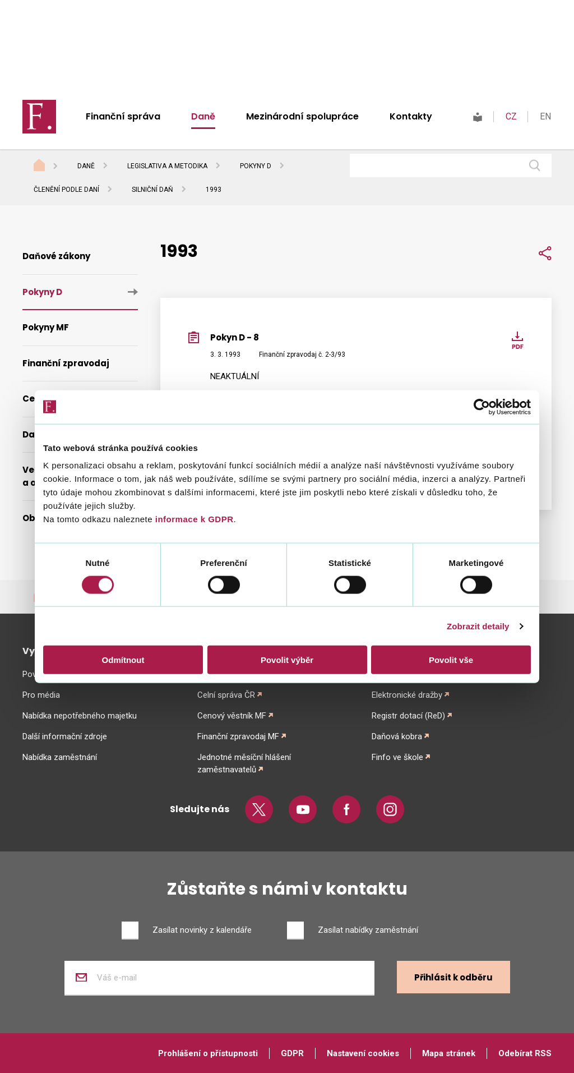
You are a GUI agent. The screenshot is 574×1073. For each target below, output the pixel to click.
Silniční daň (152, 190)
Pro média (41, 695)
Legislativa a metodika (167, 166)
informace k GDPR (192, 519)
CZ (511, 116)
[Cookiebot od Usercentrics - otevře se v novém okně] (482, 406)
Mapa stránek (448, 1053)
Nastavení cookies (363, 1053)
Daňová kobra (397, 736)
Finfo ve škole (397, 757)
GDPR (292, 1053)
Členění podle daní (66, 190)
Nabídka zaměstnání (59, 757)
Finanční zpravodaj (65, 363)
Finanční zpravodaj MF (238, 736)
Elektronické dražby (407, 695)
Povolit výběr (287, 660)
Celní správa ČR (226, 695)
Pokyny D (255, 166)
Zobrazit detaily (478, 625)
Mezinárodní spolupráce (302, 116)
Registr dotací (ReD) (408, 716)
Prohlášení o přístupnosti (208, 1053)
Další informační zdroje (64, 736)
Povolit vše (451, 660)
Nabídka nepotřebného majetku (79, 716)
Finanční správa (123, 116)
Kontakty (411, 116)
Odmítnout (123, 660)
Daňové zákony (56, 256)
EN (545, 116)
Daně (203, 116)
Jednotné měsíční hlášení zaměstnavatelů (244, 763)
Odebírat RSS (525, 1053)
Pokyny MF (45, 327)
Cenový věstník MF (231, 716)
